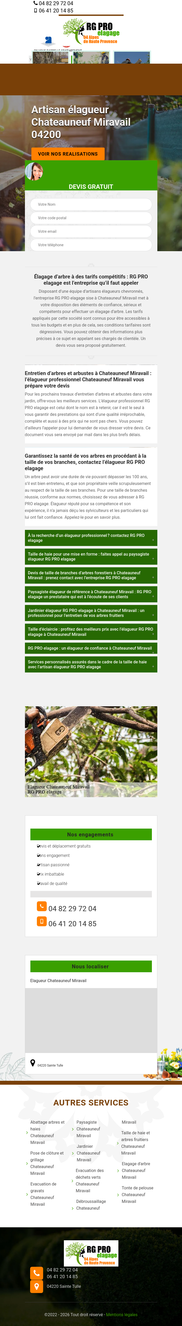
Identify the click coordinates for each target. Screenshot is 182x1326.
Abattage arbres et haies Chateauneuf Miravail (45, 1132)
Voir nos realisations (68, 154)
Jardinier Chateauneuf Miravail (86, 1153)
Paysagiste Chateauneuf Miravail (86, 1129)
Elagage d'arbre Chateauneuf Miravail (133, 1170)
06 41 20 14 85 (53, 11)
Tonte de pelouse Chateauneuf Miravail (135, 1194)
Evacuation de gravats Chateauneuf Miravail (41, 1194)
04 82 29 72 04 (53, 3)
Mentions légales (122, 1314)
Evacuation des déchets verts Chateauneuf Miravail (88, 1180)
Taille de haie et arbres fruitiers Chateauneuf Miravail (133, 1143)
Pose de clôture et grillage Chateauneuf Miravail (45, 1163)
